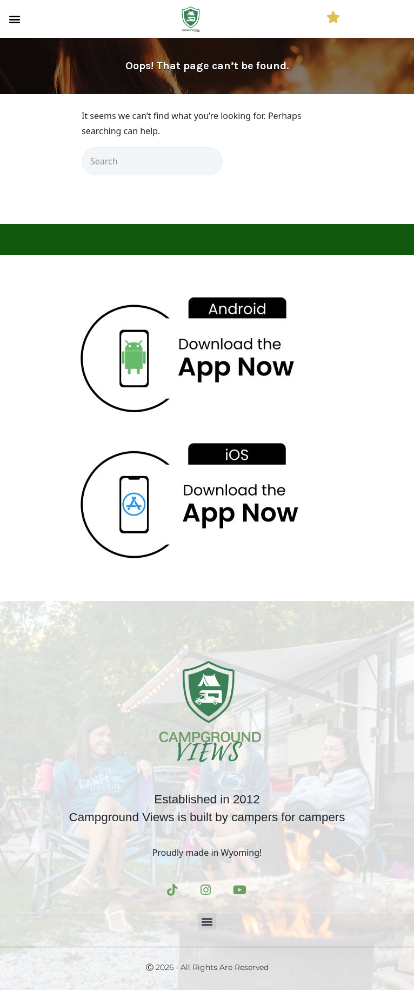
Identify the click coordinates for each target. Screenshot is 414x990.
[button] (14, 19)
